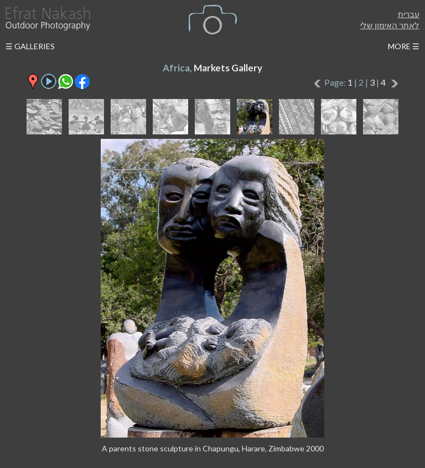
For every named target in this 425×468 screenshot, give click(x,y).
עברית (408, 14)
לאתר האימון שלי (389, 25)
